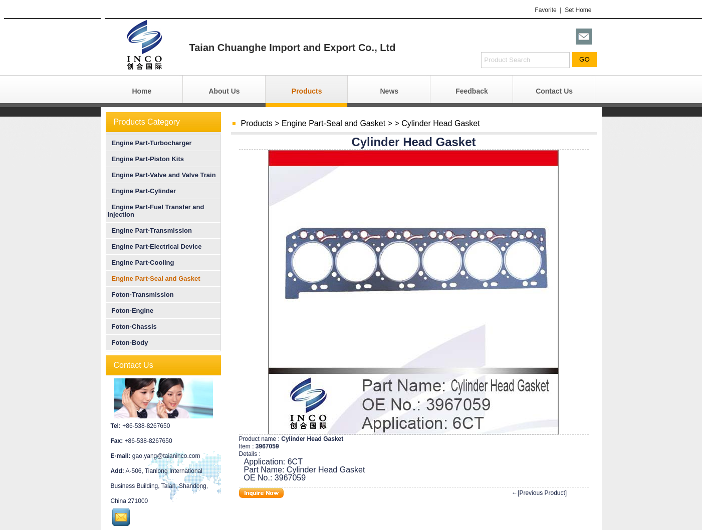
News (389, 91)
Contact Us (554, 91)
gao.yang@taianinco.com (166, 455)
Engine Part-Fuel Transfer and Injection (156, 210)
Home (141, 91)
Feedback (471, 91)
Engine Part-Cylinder (142, 191)
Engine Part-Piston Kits (146, 159)
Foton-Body (128, 342)
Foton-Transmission (141, 294)
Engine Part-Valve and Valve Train (162, 175)
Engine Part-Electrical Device (155, 246)
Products (307, 91)
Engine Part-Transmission (150, 230)
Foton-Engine (131, 310)
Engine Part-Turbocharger (150, 143)
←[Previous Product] (539, 492)
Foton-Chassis (132, 326)
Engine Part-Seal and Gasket (333, 123)
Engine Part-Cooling (141, 262)
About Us (224, 91)
